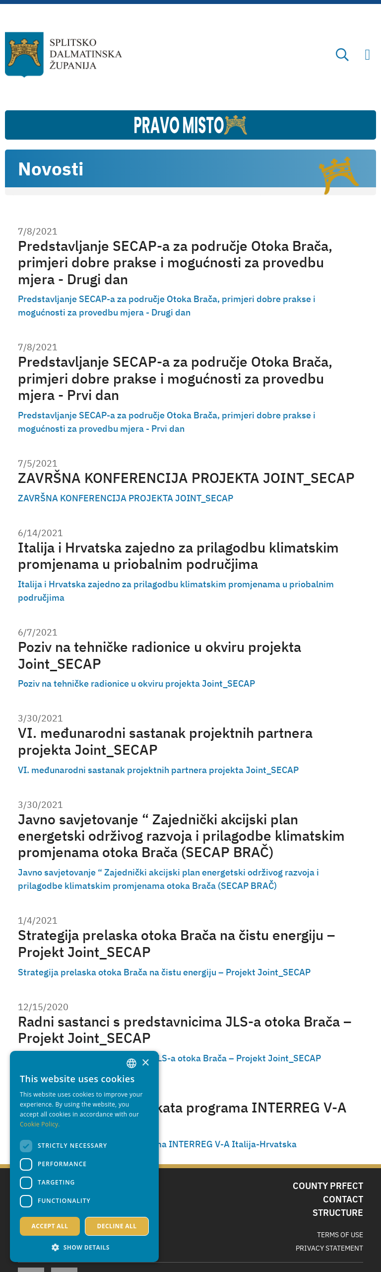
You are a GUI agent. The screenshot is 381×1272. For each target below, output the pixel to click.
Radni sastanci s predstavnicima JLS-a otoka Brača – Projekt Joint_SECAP (184, 1030)
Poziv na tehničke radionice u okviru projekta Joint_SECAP (159, 655)
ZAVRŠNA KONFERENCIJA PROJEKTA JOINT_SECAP (186, 478)
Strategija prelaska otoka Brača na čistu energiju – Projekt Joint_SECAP (176, 943)
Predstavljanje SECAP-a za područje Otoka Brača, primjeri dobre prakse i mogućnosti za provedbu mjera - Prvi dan (175, 378)
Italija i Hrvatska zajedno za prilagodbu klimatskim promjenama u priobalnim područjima (178, 556)
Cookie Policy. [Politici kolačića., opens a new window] (40, 1124)
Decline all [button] (117, 1226)
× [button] (145, 1063)
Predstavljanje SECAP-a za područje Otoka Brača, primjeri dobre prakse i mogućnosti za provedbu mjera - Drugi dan (175, 262)
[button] (84, 1247)
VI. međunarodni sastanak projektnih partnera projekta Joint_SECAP (165, 741)
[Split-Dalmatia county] (64, 55)
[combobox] (131, 1063)
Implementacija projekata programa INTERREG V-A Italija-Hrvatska (182, 1116)
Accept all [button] (50, 1226)
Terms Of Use (340, 1234)
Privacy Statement (329, 1248)
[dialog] (84, 1156)
